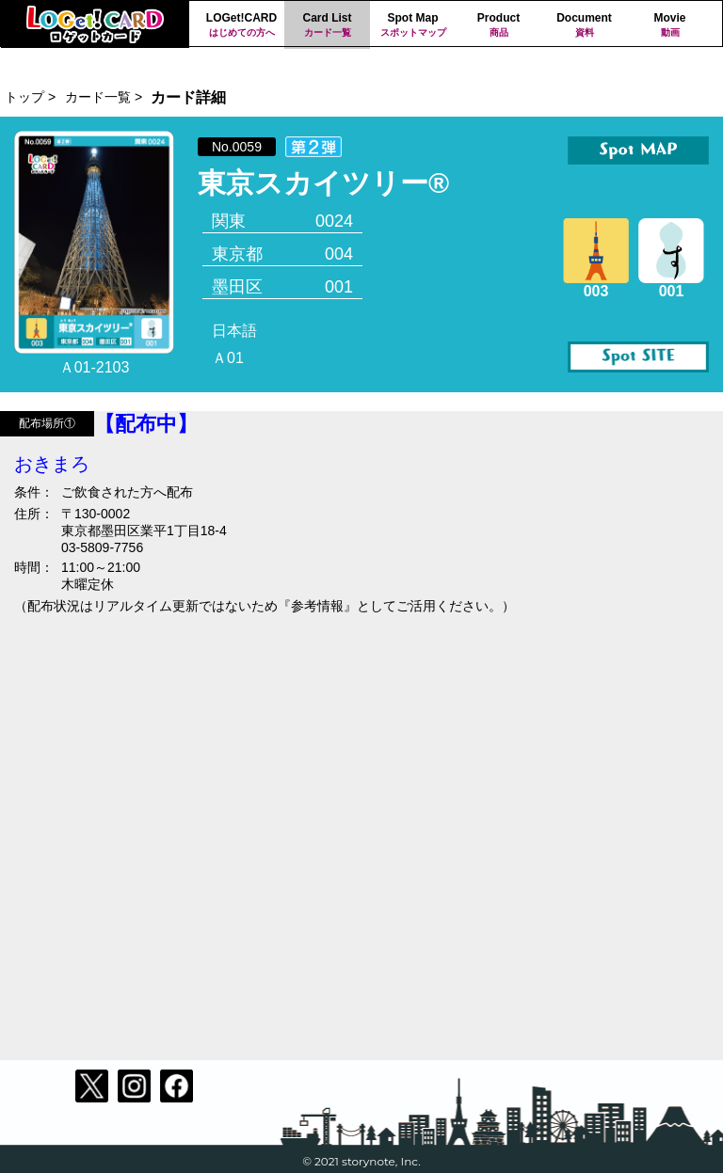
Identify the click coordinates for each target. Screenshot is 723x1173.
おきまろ (51, 463)
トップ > (30, 96)
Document (584, 25)
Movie (670, 25)
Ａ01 (228, 358)
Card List (327, 25)
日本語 (234, 331)
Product (498, 25)
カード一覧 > (103, 96)
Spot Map (413, 25)
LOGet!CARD (241, 25)
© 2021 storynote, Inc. (361, 1161)
